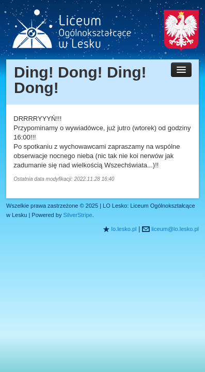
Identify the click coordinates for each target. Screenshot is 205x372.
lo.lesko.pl (124, 229)
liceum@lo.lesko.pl (175, 229)
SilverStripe (77, 215)
